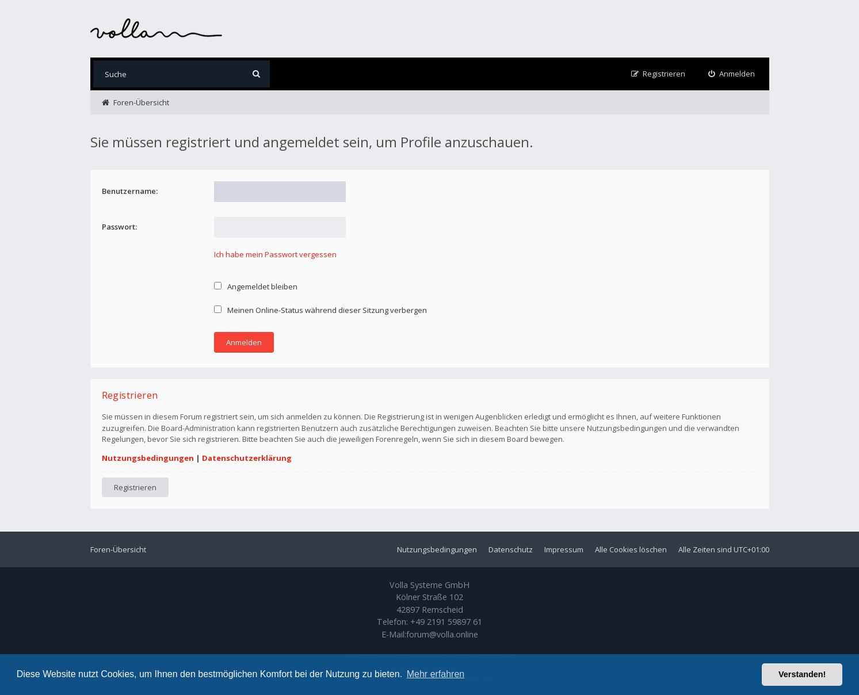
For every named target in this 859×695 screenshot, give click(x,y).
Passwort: (119, 227)
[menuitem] (731, 73)
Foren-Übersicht (118, 549)
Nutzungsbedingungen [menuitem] (437, 549)
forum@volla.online (442, 634)
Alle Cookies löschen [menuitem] (631, 549)
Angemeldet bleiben (256, 286)
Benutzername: (130, 191)
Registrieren (135, 487)
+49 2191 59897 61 (446, 621)
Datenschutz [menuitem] (510, 549)
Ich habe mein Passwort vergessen (275, 254)
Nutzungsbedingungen (148, 458)
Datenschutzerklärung (247, 458)
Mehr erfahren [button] (436, 674)
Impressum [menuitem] (563, 549)
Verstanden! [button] (802, 674)
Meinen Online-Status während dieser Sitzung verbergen (320, 310)
